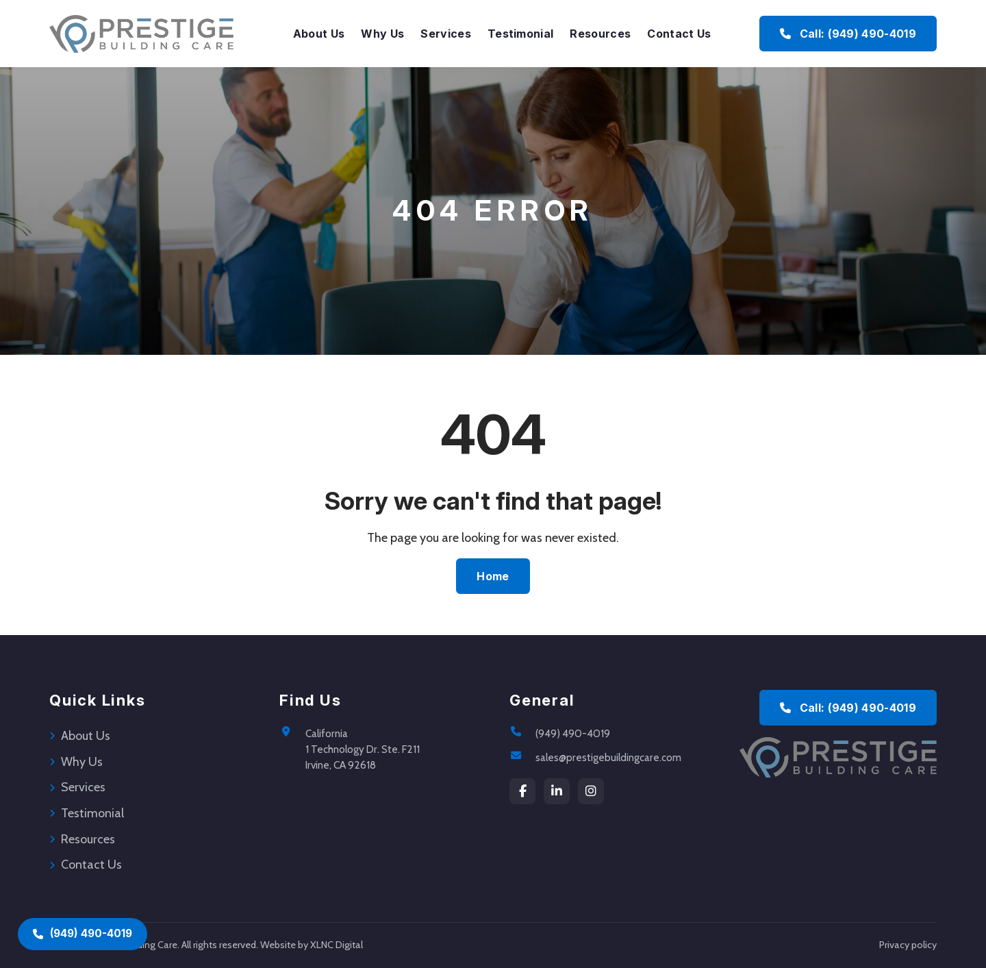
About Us (319, 33)
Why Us (382, 33)
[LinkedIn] (557, 791)
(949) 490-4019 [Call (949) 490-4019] (82, 933)
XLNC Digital (336, 945)
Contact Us (679, 33)
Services (445, 33)
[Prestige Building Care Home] (141, 33)
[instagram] (591, 791)
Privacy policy (908, 945)
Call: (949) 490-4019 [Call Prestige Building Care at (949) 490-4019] (848, 33)
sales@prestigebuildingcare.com (608, 757)
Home (493, 576)
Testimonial (521, 33)
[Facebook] (522, 791)
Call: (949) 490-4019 (848, 708)
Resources (600, 33)
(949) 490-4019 (572, 733)
